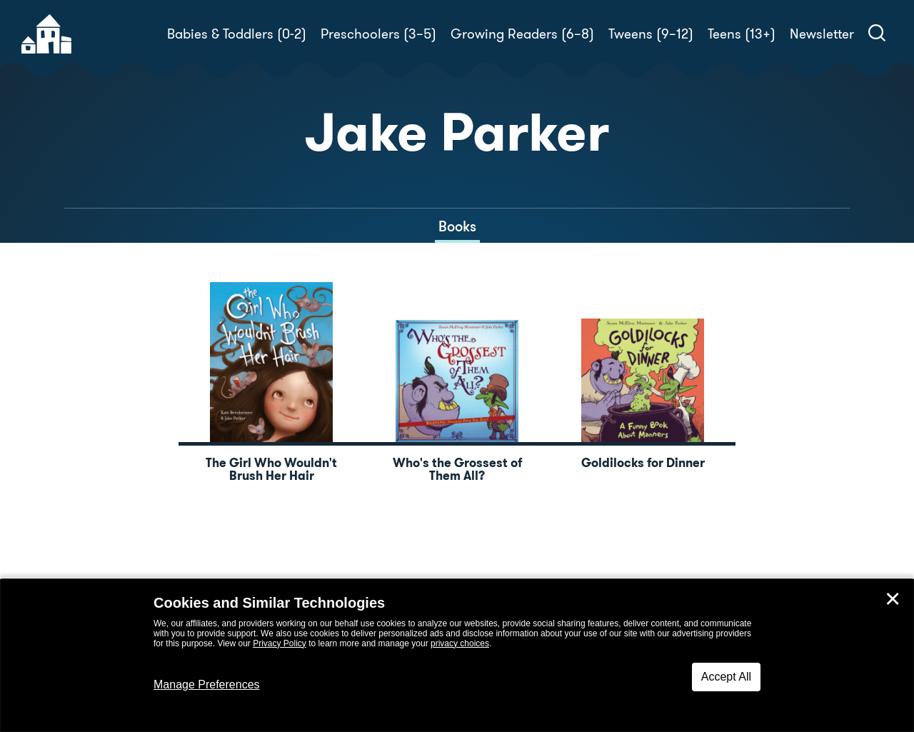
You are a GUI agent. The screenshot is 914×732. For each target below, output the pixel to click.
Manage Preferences (207, 684)
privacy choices (460, 643)
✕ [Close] (892, 599)
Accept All (726, 677)
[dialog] (457, 655)
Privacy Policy (279, 643)
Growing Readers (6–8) (522, 34)
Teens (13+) (741, 34)
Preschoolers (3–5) (378, 34)
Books (457, 226)
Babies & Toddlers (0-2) (236, 34)
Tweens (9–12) (650, 34)
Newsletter (822, 34)
